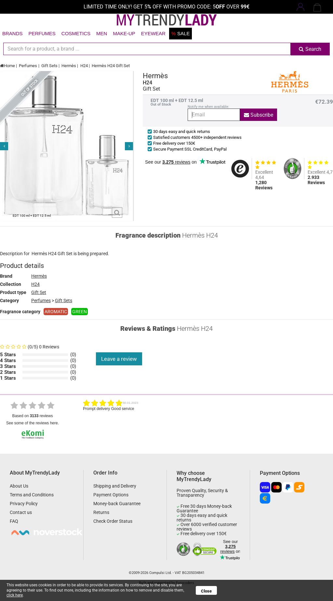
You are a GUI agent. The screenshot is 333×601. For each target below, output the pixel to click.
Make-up (124, 33)
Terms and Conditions (32, 494)
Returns (101, 512)
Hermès (68, 65)
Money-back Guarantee (116, 503)
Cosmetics (75, 33)
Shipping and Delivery (114, 486)
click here (15, 595)
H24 (84, 65)
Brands (12, 33)
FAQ (14, 521)
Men (101, 33)
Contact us (21, 512)
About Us (19, 486)
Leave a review (119, 359)
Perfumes (42, 33)
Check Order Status (112, 521)
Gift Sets (49, 65)
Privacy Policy (24, 503)
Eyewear (153, 33)
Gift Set (38, 292)
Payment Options (110, 494)
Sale (180, 33)
